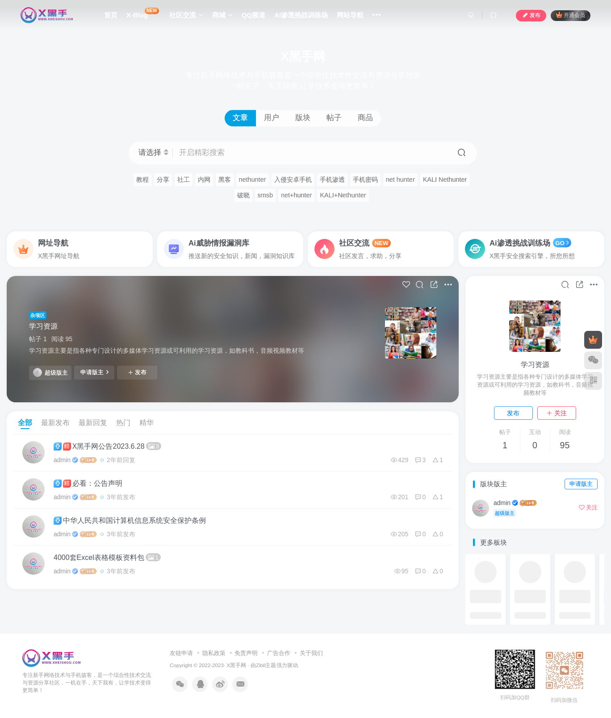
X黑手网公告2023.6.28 (107, 446)
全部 (25, 422)
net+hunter (296, 195)
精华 (146, 422)
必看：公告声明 (88, 484)
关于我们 (311, 653)
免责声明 (246, 653)
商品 (365, 117)
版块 (302, 117)
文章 (240, 117)
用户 (271, 117)
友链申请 (181, 653)
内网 (204, 179)
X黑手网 (237, 665)
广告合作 (278, 653)
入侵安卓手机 (293, 179)
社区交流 (186, 15)
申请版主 (94, 372)
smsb (265, 195)
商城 (222, 15)
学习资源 (43, 326)
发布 (137, 372)
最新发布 (55, 422)
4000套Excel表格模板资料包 (107, 557)
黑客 (224, 179)
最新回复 (93, 422)
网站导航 (350, 15)
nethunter (252, 179)
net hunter (400, 179)
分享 (163, 179)
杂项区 (37, 315)
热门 (123, 422)
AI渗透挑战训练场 (301, 15)
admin (62, 459)
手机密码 (365, 179)
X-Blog (142, 13)
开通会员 (570, 15)
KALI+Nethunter (343, 195)
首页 (110, 15)
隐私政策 (214, 653)
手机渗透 (332, 179)
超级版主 (50, 372)
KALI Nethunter (445, 179)
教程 (142, 179)
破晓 (243, 195)
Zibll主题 (266, 665)
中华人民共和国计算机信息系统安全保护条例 (130, 521)
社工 (183, 179)
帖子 (334, 117)
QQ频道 (253, 15)
